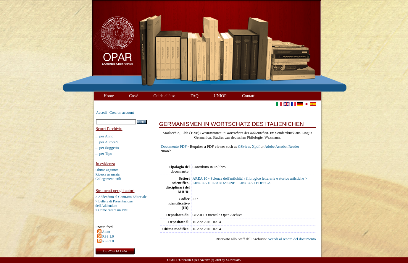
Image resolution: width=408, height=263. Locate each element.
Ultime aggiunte (107, 170)
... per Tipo (104, 153)
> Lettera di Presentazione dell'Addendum (114, 203)
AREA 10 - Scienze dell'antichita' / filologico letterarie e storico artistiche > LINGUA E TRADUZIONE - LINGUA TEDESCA (249, 180)
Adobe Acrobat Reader (282, 147)
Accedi (101, 113)
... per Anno (105, 136)
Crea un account (121, 113)
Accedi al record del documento (291, 239)
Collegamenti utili (108, 179)
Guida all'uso (164, 95)
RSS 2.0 (108, 241)
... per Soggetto (107, 147)
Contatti (248, 95)
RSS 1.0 (108, 236)
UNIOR (220, 95)
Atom (106, 232)
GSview (244, 147)
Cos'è (133, 95)
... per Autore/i (107, 142)
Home (109, 95)
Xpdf (255, 147)
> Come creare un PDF (112, 210)
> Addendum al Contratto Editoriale (121, 197)
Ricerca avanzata (108, 174)
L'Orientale (233, 260)
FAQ (195, 95)
